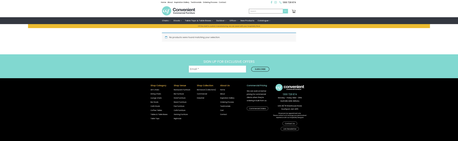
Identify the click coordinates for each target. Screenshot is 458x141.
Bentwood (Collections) (206, 90)
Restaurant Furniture (182, 90)
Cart (222, 110)
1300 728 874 (289, 2)
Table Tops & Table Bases (198, 20)
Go (285, 11)
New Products (247, 20)
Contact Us (280, 123)
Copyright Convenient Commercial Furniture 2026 (184, 136)
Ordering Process (210, 2)
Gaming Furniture (181, 114)
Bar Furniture (179, 94)
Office (233, 20)
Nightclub (177, 118)
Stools (177, 20)
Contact (222, 2)
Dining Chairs (156, 94)
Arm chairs (155, 90)
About (170, 2)
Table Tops (155, 118)
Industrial (200, 98)
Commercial (202, 94)
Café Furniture (179, 110)
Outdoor (220, 20)
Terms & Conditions (245, 136)
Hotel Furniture (179, 98)
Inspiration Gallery (181, 2)
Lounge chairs (156, 98)
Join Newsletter (297, 123)
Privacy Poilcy (265, 136)
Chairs (165, 20)
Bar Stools (154, 102)
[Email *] (217, 69)
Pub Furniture (179, 106)
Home (163, 2)
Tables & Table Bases (159, 114)
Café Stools (155, 106)
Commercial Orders (257, 108)
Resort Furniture (180, 102)
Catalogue (263, 20)
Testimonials (196, 2)
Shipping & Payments (221, 136)
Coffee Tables (156, 110)
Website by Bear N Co (286, 136)
